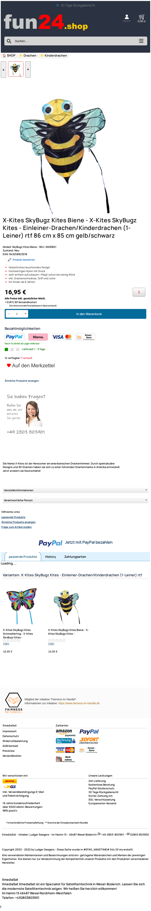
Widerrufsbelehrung (15, 749)
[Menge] (17, 322)
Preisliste (9, 759)
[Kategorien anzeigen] (141, 42)
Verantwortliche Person (18, 508)
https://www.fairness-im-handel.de (79, 711)
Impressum (10, 739)
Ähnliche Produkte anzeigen (18, 530)
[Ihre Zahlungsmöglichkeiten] (139, 300)
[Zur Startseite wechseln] (46, 30)
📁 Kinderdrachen (53, 55)
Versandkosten (12, 764)
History (50, 565)
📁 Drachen (27, 55)
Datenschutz (11, 744)
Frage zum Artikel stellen (16, 535)
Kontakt (13, 754)
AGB (5, 754)
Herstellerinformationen (18, 498)
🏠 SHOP (8, 55)
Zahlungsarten (75, 565)
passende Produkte (13, 525)
